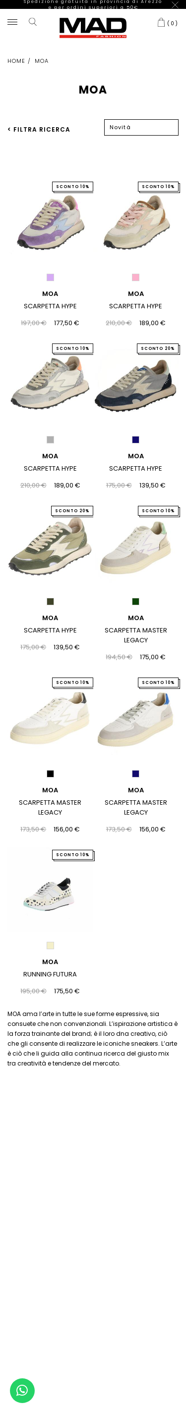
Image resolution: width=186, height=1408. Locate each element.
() (173, 14)
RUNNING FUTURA (50, 966)
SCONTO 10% (72, 178)
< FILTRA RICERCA (38, 121)
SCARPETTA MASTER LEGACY (136, 627)
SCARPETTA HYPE (50, 298)
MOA (50, 286)
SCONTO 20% (158, 340)
